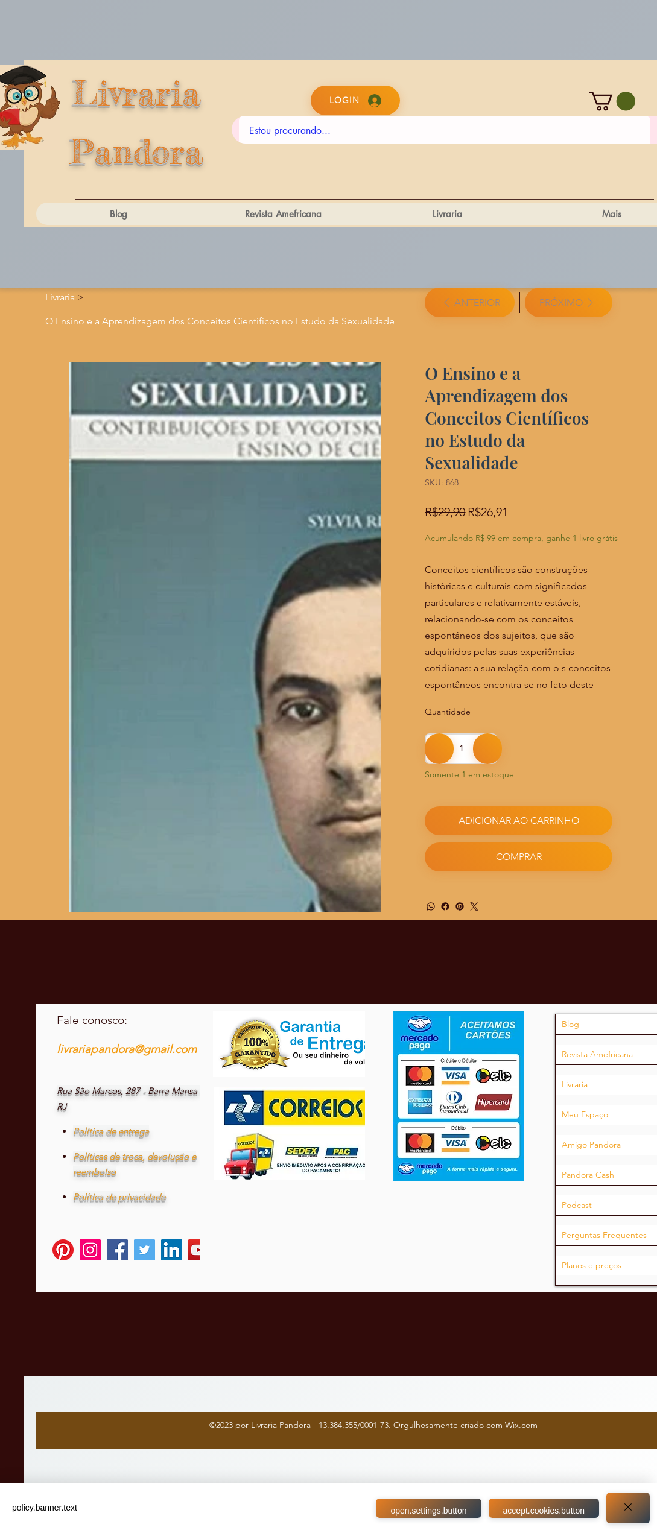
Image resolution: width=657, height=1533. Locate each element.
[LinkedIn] (171, 1255)
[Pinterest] (460, 906)
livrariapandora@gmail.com (127, 1055)
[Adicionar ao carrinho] (518, 820)
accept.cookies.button (546, 1511)
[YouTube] (198, 1255)
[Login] (355, 100)
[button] (612, 101)
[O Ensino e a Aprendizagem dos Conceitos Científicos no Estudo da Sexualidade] (220, 321)
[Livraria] (60, 297)
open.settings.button (431, 1511)
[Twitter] (474, 906)
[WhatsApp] (431, 906)
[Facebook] (445, 906)
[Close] (628, 1508)
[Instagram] (90, 1255)
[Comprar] (518, 856)
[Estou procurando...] (445, 131)
